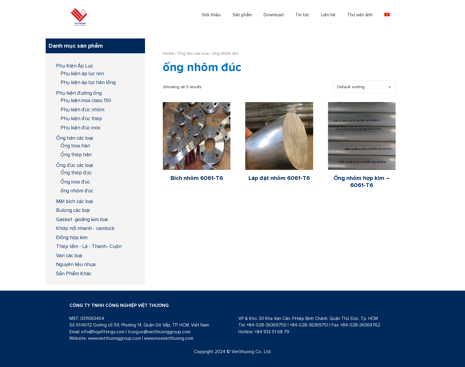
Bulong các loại (73, 210)
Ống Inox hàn (75, 146)
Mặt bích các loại (74, 201)
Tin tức (302, 14)
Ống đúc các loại (193, 53)
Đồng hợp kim (71, 237)
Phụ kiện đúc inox (80, 128)
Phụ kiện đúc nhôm (82, 109)
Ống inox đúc (75, 182)
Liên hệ (328, 14)
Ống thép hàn (76, 154)
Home (168, 53)
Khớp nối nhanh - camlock (85, 228)
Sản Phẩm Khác (73, 273)
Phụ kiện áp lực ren (82, 73)
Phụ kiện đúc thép (81, 118)
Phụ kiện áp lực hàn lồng (88, 82)
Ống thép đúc (76, 173)
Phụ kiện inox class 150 (85, 100)
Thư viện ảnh (359, 14)
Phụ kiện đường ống (79, 93)
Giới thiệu (211, 14)
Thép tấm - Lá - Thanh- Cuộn (89, 246)
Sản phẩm (242, 14)
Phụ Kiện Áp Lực (74, 66)
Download (274, 14)
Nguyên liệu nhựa (75, 264)
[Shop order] (364, 87)
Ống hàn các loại (74, 138)
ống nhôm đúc (76, 191)
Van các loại (69, 255)
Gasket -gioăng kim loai (82, 219)
